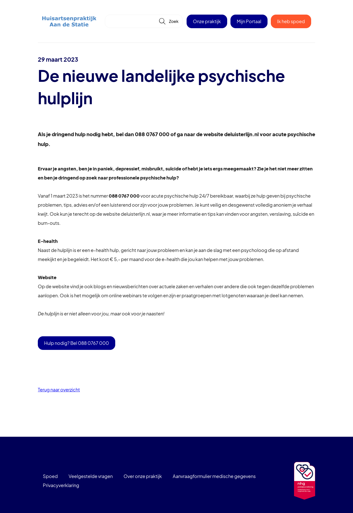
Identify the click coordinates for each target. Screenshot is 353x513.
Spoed (50, 476)
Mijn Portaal (249, 21)
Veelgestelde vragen (91, 476)
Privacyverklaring (61, 485)
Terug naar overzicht (59, 389)
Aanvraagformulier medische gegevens (214, 476)
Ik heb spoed (291, 21)
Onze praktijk (207, 21)
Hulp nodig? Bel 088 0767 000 (76, 343)
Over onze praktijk (143, 476)
